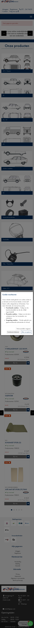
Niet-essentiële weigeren (24, 329)
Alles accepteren (26, 332)
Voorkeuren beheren (13, 332)
